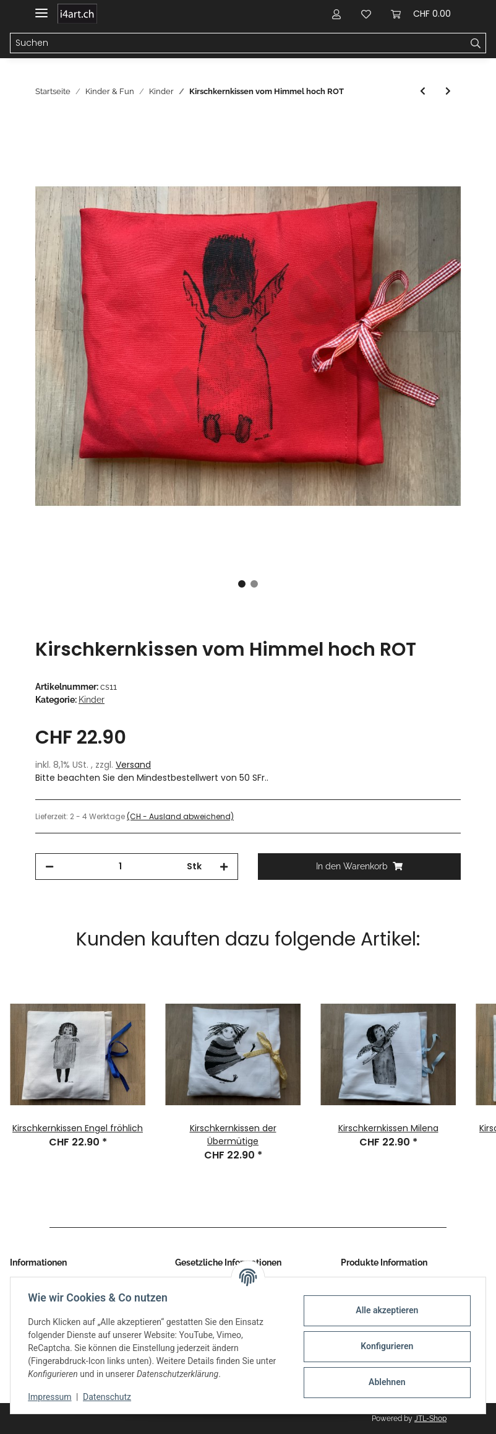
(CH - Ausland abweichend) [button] (180, 816)
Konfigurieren (384, 1346)
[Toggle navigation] (41, 7)
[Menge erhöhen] (223, 866)
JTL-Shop (430, 1418)
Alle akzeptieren (384, 1310)
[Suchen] (238, 43)
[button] (336, 13)
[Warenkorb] (421, 13)
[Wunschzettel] (366, 13)
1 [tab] (242, 584)
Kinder (92, 700)
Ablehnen (384, 1382)
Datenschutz (109, 1397)
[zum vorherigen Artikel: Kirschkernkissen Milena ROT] (422, 91)
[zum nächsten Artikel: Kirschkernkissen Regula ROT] (448, 91)
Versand (133, 764)
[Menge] (120, 866)
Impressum (52, 1397)
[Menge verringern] (49, 866)
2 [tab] (254, 584)
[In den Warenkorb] (45, 126)
